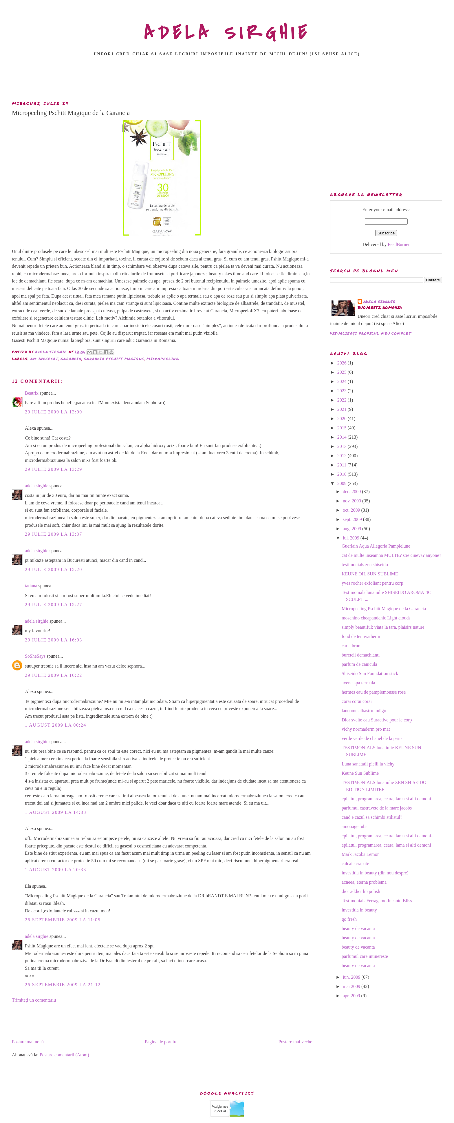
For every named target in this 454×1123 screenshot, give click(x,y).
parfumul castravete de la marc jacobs (377, 807)
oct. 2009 (352, 510)
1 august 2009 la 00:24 (55, 725)
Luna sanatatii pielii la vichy (368, 763)
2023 (342, 390)
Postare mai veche (295, 1041)
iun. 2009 (352, 977)
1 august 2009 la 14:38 (55, 812)
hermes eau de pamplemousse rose (374, 692)
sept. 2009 (353, 519)
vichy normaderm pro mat (366, 729)
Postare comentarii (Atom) (64, 1054)
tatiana (31, 585)
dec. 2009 (352, 491)
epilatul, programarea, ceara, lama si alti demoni (386, 845)
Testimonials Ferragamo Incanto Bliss (377, 900)
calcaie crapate (355, 863)
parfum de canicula (359, 664)
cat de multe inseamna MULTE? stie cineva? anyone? (391, 555)
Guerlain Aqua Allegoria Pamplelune (376, 546)
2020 (342, 418)
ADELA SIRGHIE (227, 33)
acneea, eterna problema (364, 882)
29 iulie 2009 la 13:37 (53, 534)
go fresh (349, 919)
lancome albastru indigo (364, 710)
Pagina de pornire (161, 1041)
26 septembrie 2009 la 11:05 (62, 919)
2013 (342, 446)
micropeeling (163, 358)
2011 (342, 464)
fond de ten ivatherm (361, 636)
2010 (342, 474)
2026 (342, 362)
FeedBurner (399, 244)
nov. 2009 (352, 500)
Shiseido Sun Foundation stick (370, 673)
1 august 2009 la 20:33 (55, 869)
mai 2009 (352, 986)
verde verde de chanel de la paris (372, 738)
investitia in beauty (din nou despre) (375, 872)
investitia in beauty (359, 909)
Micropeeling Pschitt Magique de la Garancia (384, 608)
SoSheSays (35, 656)
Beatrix (32, 393)
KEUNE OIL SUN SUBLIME (370, 573)
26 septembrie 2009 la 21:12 (63, 984)
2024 (342, 381)
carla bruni (352, 645)
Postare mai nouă (28, 1041)
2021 (342, 409)
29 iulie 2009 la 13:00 (53, 411)
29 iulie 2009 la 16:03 (53, 639)
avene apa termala (358, 682)
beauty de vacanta (358, 928)
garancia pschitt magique (114, 358)
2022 (342, 400)
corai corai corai (357, 701)
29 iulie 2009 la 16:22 (53, 675)
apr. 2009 (352, 995)
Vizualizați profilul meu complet (370, 333)
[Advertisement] (227, 80)
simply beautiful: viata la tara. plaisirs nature (383, 627)
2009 (342, 483)
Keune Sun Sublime (360, 773)
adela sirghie (36, 485)
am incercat (44, 358)
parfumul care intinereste (365, 956)
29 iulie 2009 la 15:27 (53, 604)
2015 (342, 427)
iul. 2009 (351, 537)
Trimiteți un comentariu (34, 1000)
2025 (342, 372)
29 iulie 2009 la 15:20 (53, 569)
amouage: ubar (355, 826)
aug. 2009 (352, 528)
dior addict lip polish (361, 891)
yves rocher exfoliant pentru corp (372, 583)
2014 (342, 437)
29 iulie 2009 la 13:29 (53, 469)
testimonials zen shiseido (365, 564)
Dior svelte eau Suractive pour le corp (377, 719)
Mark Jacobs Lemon (361, 854)
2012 (342, 455)
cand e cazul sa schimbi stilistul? (372, 817)
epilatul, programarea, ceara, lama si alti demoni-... (389, 798)
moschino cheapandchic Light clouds (376, 617)
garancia (71, 358)
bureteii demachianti (361, 654)
